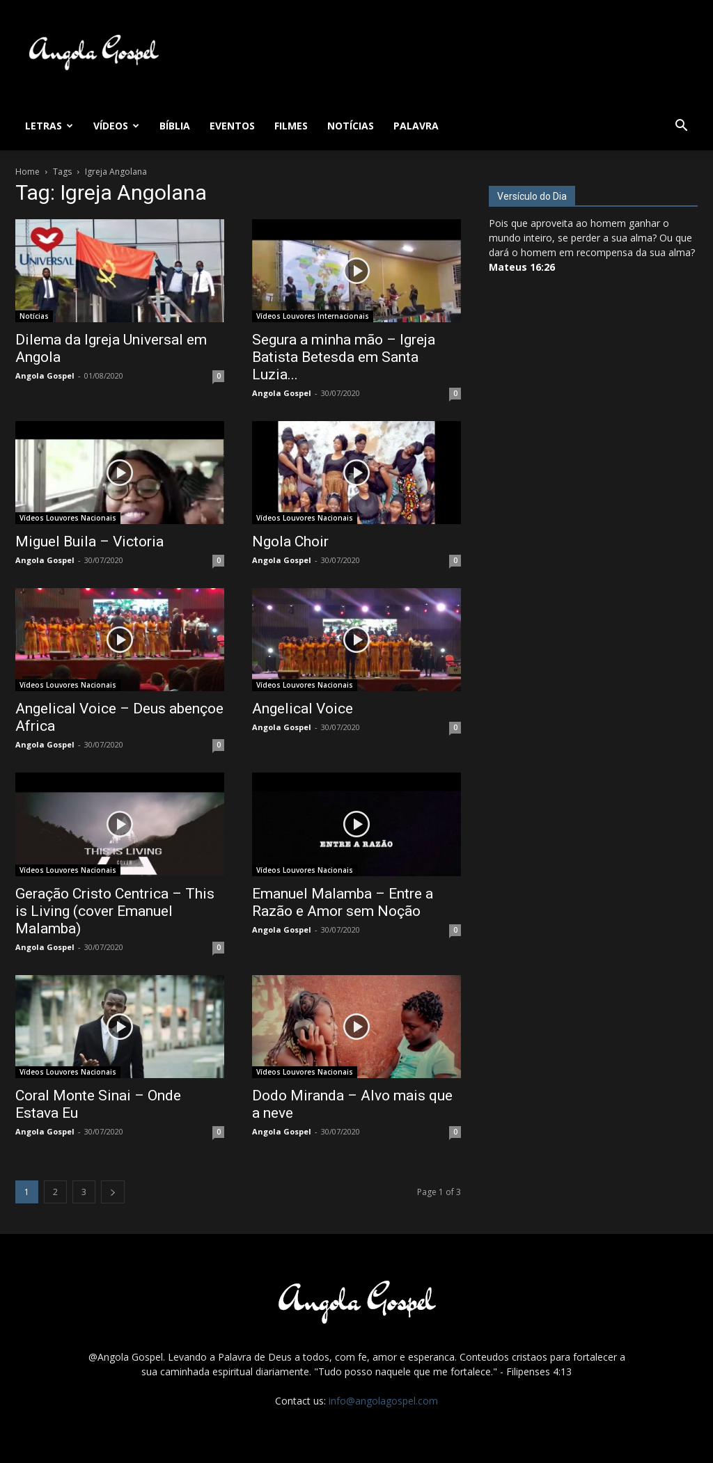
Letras (49, 125)
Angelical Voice (302, 708)
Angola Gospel (45, 375)
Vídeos (116, 125)
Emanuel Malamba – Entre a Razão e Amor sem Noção (342, 902)
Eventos (232, 125)
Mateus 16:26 (522, 267)
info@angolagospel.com (383, 1400)
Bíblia (174, 125)
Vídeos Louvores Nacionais (67, 518)
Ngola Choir (290, 541)
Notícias (350, 125)
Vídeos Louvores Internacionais (312, 316)
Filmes (291, 125)
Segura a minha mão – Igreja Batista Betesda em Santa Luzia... (343, 357)
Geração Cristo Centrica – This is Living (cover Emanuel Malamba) (114, 911)
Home (27, 171)
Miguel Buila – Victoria (89, 541)
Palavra (416, 125)
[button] (681, 127)
